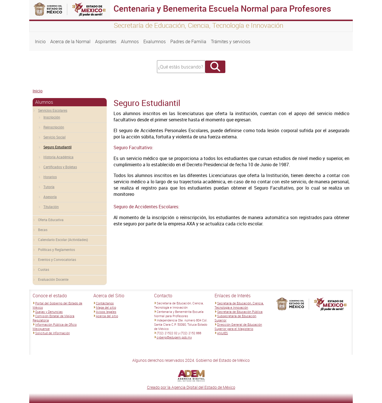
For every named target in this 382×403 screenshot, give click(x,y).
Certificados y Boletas (60, 167)
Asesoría (50, 196)
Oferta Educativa (51, 219)
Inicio (40, 41)
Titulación (51, 206)
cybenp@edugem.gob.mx (174, 337)
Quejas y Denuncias (49, 311)
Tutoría (48, 186)
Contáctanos (105, 303)
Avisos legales (106, 311)
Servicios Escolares (52, 110)
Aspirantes (105, 41)
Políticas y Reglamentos (56, 249)
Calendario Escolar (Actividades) (63, 239)
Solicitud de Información (52, 333)
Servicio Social (54, 137)
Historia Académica (58, 157)
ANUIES (222, 333)
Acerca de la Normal (70, 41)
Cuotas (43, 269)
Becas (42, 229)
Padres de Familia (188, 41)
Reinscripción (53, 127)
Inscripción (51, 117)
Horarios (50, 177)
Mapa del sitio (106, 307)
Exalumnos (154, 41)
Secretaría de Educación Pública (240, 311)
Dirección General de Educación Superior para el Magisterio (238, 326)
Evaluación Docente (53, 279)
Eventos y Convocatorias (57, 259)
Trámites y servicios (230, 41)
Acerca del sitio (107, 316)
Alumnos (130, 41)
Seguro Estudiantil (57, 147)
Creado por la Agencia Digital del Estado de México (191, 387)
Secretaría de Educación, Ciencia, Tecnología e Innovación (239, 305)
